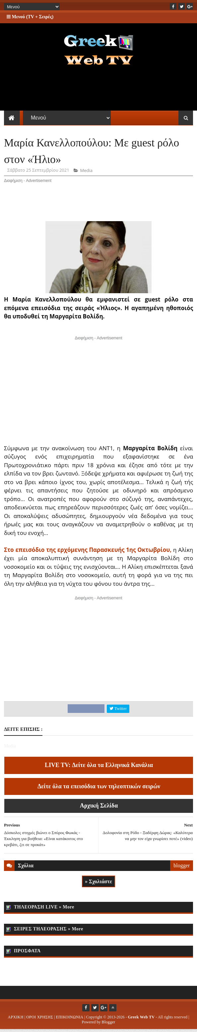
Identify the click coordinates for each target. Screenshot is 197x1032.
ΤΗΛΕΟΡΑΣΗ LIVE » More (44, 909)
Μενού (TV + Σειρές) (30, 16)
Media (86, 173)
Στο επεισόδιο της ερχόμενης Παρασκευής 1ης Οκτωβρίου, (87, 552)
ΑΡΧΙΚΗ (16, 1019)
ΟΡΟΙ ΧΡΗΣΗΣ (39, 1019)
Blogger (108, 1024)
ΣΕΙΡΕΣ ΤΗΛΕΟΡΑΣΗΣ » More (48, 931)
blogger (181, 868)
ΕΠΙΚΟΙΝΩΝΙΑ (69, 1019)
